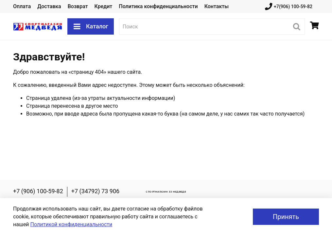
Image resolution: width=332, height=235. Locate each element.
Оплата (22, 6)
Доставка (49, 6)
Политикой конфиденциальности (71, 224)
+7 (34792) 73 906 (95, 191)
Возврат (78, 6)
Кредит (104, 6)
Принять (286, 217)
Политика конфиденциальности (158, 6)
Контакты (216, 6)
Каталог (90, 26)
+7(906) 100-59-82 (288, 6)
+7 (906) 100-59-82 (38, 191)
